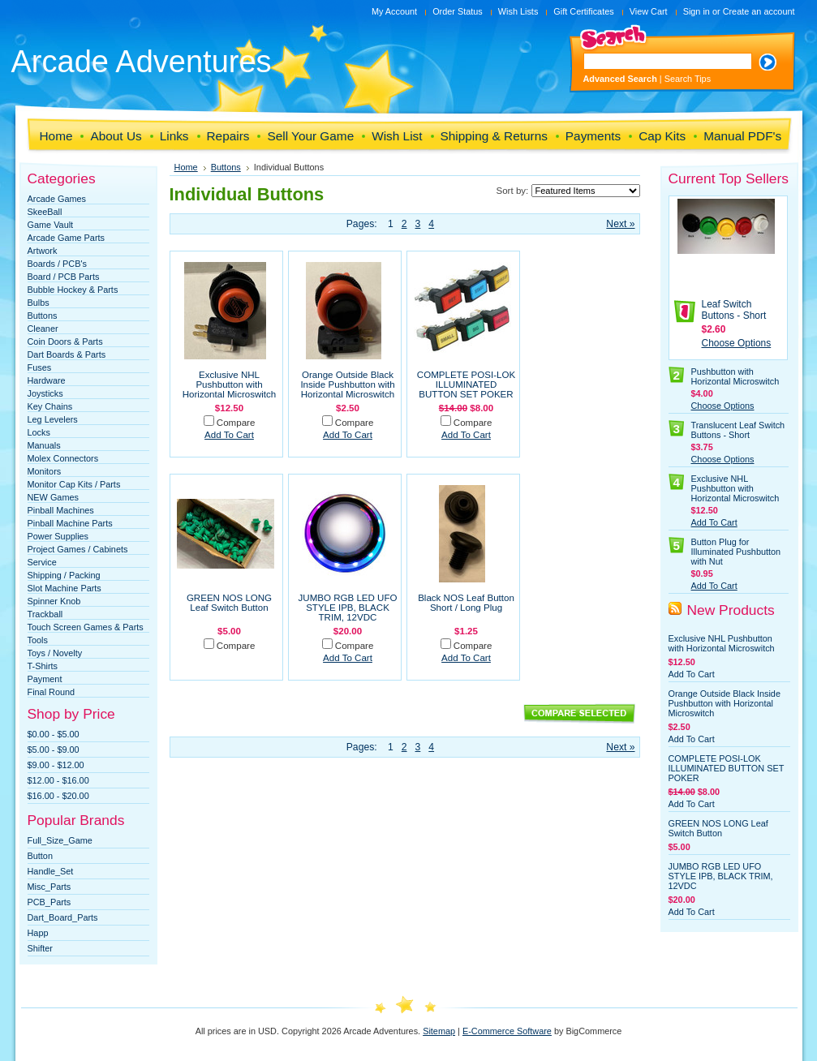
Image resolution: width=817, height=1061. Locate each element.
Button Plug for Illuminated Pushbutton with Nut (736, 551)
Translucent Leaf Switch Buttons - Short (738, 430)
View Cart (649, 11)
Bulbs (38, 302)
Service (42, 562)
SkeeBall (45, 212)
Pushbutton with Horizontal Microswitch (735, 376)
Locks (39, 432)
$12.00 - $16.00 (58, 780)
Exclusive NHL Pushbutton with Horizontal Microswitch (230, 384)
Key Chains (50, 406)
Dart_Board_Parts (63, 917)
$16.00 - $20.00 (58, 796)
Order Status (457, 11)
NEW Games (53, 497)
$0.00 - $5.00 (54, 734)
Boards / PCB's (57, 263)
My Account (394, 11)
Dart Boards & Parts (67, 354)
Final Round (51, 692)
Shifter (40, 948)
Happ (38, 933)
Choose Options (737, 343)
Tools (38, 640)
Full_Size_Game (60, 840)
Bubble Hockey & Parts (73, 289)
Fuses (40, 367)
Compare (236, 422)
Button (40, 856)
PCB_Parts (49, 902)
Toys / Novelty (55, 653)
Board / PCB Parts (64, 276)
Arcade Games (57, 199)
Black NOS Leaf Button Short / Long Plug (466, 602)
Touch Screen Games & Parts (86, 627)
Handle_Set (51, 871)
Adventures (141, 62)
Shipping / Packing (64, 575)
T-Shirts (43, 666)
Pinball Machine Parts (70, 523)
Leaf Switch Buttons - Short (734, 310)
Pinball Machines (61, 510)
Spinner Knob (54, 601)
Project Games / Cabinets (78, 549)
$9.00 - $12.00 (56, 765)
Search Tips (687, 79)
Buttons (43, 315)
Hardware (47, 380)
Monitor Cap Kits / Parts (74, 484)
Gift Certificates (583, 11)
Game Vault (51, 225)
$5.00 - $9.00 (54, 749)
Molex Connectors (63, 458)
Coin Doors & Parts (65, 341)
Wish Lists (518, 11)
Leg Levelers (53, 419)
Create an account (759, 11)
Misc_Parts (49, 886)
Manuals (44, 445)
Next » (620, 224)
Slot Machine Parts (64, 588)
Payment (45, 679)
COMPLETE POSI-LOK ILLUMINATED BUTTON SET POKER (466, 384)
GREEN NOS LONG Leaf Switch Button (229, 602)
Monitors (45, 471)
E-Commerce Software (507, 1031)
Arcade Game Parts (66, 238)
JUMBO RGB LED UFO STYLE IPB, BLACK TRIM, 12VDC (348, 607)
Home (186, 167)
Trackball (45, 614)
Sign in (696, 11)
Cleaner (43, 328)
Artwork (43, 251)
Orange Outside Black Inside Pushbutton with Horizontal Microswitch (347, 384)
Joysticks (45, 393)
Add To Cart (229, 435)
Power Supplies (58, 536)
